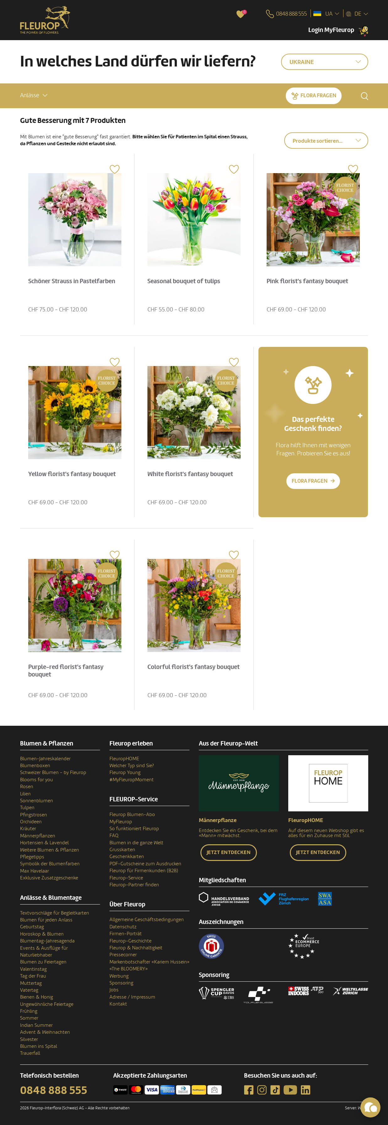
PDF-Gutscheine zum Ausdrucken (145, 864)
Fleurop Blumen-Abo (132, 814)
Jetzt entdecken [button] (229, 852)
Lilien (25, 794)
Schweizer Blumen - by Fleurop (53, 772)
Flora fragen (318, 95)
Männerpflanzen (37, 836)
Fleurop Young (125, 772)
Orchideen (31, 822)
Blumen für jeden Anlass (46, 920)
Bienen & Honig (36, 997)
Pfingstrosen (33, 815)
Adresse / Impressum (132, 997)
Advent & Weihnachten (45, 1032)
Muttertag (31, 983)
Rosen (26, 786)
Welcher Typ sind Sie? (131, 765)
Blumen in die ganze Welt (136, 843)
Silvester (29, 1039)
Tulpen (27, 807)
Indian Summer (36, 1025)
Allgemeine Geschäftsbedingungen (146, 919)
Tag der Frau (33, 976)
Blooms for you (36, 780)
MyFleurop (120, 822)
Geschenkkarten (126, 856)
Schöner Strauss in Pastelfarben (71, 281)
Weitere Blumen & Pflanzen (49, 850)
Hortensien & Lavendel (44, 843)
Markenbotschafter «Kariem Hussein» (149, 962)
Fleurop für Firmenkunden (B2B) (143, 870)
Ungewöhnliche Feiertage (46, 1004)
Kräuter (28, 828)
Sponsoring (121, 983)
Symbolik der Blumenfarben (50, 864)
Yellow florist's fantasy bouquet (72, 474)
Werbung (119, 976)
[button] (33, 95)
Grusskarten (122, 849)
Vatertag (29, 990)
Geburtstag (32, 927)
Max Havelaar (34, 871)
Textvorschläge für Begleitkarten (54, 913)
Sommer (29, 1018)
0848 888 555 (53, 1090)
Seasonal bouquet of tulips (183, 281)
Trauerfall (30, 1053)
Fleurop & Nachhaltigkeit (135, 948)
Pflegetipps (32, 857)
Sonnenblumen (36, 801)
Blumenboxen (35, 765)
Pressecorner (123, 955)
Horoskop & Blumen (42, 934)
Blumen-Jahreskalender (45, 758)
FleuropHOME (124, 758)
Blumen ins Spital (38, 1046)
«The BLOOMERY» (128, 969)
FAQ (114, 835)
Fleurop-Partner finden (134, 885)
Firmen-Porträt (125, 934)
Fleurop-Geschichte (130, 941)
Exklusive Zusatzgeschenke (49, 878)
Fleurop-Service (126, 878)
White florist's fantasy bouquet (190, 474)
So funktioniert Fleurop (134, 828)
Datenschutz (122, 927)
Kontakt (118, 1004)
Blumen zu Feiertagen (43, 962)
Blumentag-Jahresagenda (47, 941)
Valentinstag (33, 969)
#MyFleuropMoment (131, 780)
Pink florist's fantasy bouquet (307, 281)
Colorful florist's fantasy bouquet (193, 667)
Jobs (114, 990)
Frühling (28, 1011)
